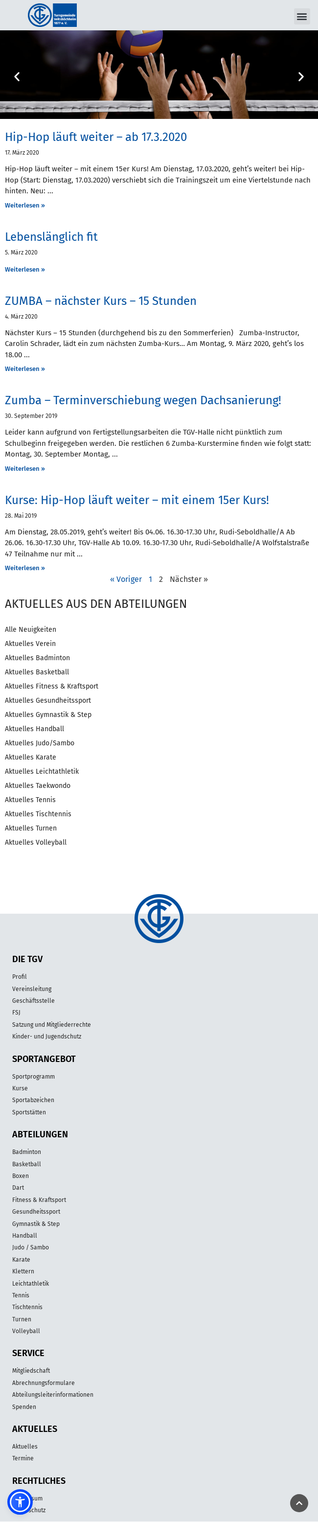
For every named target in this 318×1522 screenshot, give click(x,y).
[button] (302, 16)
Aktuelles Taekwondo (37, 786)
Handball (24, 1235)
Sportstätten (29, 1112)
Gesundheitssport (36, 1211)
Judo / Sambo (30, 1247)
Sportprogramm (33, 1076)
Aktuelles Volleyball (36, 842)
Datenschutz (28, 1510)
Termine (23, 1458)
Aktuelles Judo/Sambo (39, 743)
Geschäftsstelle (33, 1000)
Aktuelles (25, 1446)
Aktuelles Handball (34, 729)
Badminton (26, 1152)
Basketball (26, 1164)
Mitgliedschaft (31, 1370)
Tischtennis (27, 1307)
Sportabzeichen (33, 1100)
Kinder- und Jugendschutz (46, 1036)
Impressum (27, 1498)
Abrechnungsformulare (43, 1383)
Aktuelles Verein (30, 644)
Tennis (20, 1295)
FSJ (16, 1012)
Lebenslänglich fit (51, 237)
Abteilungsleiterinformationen (52, 1394)
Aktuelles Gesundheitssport (48, 700)
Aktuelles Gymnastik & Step (48, 715)
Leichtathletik (30, 1283)
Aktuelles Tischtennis (38, 814)
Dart (18, 1187)
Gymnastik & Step (36, 1224)
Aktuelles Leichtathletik (42, 771)
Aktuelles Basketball (37, 672)
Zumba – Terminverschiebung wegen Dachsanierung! (143, 400)
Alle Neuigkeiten (30, 629)
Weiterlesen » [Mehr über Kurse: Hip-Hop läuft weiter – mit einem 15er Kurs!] (25, 568)
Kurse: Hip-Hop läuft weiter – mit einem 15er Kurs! (137, 500)
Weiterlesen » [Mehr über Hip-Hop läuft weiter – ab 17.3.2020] (25, 205)
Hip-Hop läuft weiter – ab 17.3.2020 (96, 137)
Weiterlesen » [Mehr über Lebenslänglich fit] (25, 269)
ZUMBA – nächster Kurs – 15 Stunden (101, 301)
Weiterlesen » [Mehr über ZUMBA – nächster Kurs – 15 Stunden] (25, 368)
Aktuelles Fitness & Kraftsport (51, 686)
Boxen (20, 1176)
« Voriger (126, 579)
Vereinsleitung (31, 989)
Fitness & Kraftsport (39, 1200)
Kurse (20, 1088)
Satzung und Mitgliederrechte (51, 1024)
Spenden (24, 1407)
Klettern (23, 1271)
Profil (19, 976)
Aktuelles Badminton (37, 658)
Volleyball (26, 1331)
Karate (21, 1259)
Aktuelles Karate (30, 757)
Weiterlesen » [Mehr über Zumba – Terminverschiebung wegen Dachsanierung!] (25, 468)
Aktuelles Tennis (30, 800)
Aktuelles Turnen (31, 828)
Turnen (21, 1319)
